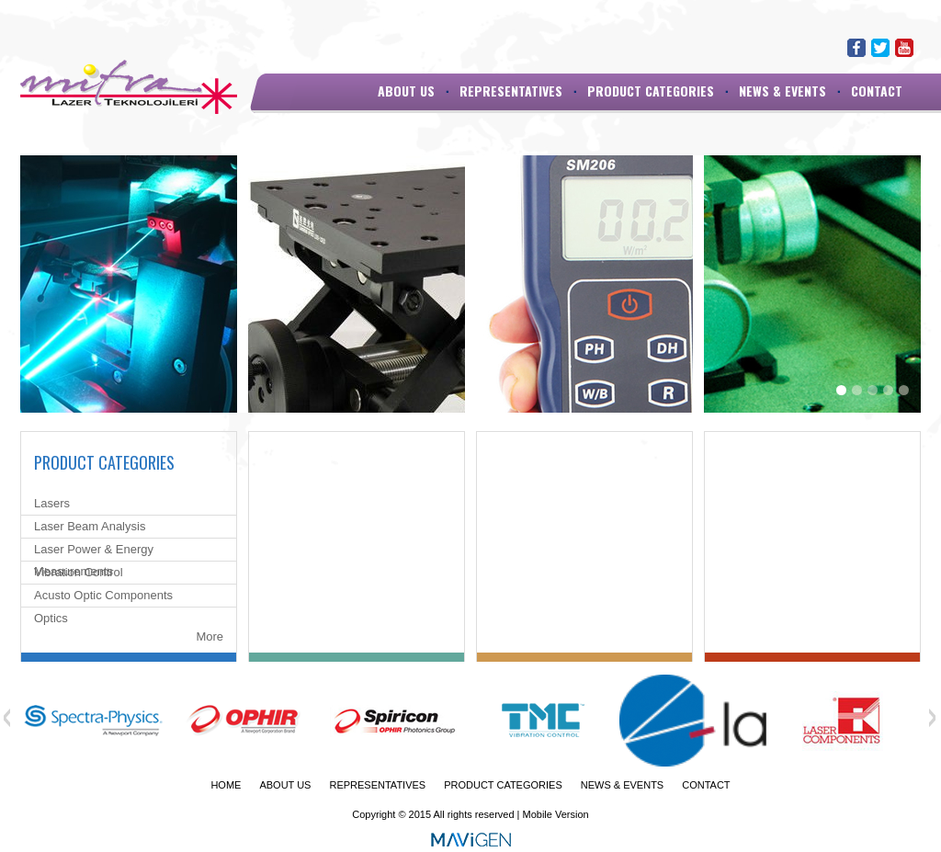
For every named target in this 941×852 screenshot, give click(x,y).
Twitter (880, 48)
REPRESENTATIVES (510, 90)
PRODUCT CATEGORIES (650, 90)
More (209, 636)
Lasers (52, 503)
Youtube (904, 48)
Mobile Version (556, 814)
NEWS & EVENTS (782, 90)
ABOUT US (406, 90)
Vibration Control (78, 572)
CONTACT (876, 90)
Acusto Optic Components (103, 595)
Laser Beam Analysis (89, 526)
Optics (51, 618)
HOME (225, 784)
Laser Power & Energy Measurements (93, 560)
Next (932, 718)
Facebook (856, 48)
